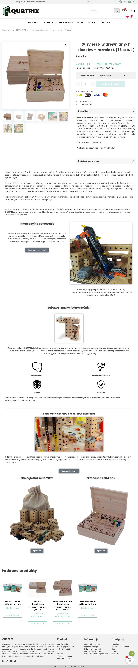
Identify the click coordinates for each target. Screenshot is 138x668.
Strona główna (8, 30)
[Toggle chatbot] (132, 654)
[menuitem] (127, 16)
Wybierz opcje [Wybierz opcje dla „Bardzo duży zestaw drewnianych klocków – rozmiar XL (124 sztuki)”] (62, 623)
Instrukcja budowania (58, 22)
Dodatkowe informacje (88, 161)
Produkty (34, 22)
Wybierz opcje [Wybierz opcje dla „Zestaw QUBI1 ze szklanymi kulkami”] (12, 615)
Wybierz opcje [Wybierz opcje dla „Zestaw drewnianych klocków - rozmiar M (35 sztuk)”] (37, 623)
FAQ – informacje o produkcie (96, 654)
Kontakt (105, 22)
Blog (80, 22)
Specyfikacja (84, 111)
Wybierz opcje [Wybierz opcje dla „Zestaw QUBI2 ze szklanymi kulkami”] (87, 615)
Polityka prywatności (92, 649)
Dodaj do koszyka (111, 84)
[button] (66, 45)
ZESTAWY (20, 30)
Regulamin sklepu (91, 646)
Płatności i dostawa (92, 644)
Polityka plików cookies (93, 651)
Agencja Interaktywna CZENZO (73, 666)
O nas (91, 22)
